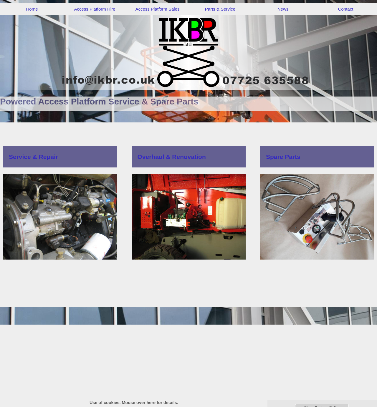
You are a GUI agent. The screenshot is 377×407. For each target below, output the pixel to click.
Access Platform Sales (157, 8)
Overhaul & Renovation (172, 156)
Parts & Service (220, 8)
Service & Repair (33, 156)
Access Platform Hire (94, 8)
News (283, 8)
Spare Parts (283, 156)
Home (32, 8)
